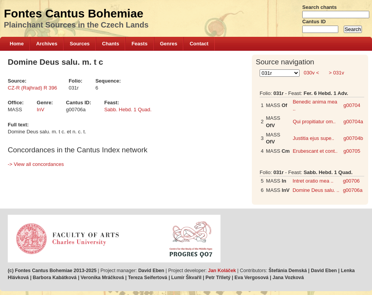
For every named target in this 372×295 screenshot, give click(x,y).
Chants (110, 44)
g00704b (353, 138)
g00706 (351, 181)
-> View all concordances (36, 164)
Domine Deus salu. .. (316, 190)
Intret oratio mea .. (313, 181)
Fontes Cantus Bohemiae (73, 13)
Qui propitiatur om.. (314, 121)
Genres (168, 44)
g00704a (353, 121)
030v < (311, 73)
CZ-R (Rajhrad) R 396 (32, 88)
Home (17, 44)
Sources (80, 44)
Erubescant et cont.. (315, 151)
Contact (198, 44)
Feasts (139, 44)
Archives (46, 44)
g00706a (353, 190)
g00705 (351, 151)
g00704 (351, 105)
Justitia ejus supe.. (313, 138)
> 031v (335, 73)
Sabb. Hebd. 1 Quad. (128, 109)
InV (41, 109)
